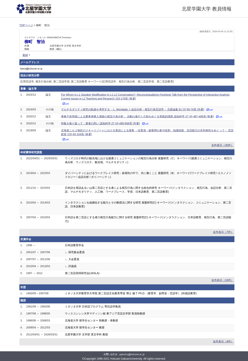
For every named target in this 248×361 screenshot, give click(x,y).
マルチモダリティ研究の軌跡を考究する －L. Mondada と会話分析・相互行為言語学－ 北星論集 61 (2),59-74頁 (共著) (132, 109)
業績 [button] (25, 55)
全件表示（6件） (223, 341)
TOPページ (26, 25)
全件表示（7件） (223, 232)
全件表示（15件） (222, 280)
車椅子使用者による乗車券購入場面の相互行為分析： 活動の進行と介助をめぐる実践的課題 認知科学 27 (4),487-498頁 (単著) (137, 116)
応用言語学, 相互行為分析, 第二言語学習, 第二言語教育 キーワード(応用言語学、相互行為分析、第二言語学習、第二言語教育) (97, 81)
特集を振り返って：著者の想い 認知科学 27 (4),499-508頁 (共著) (100, 123)
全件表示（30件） (222, 145)
